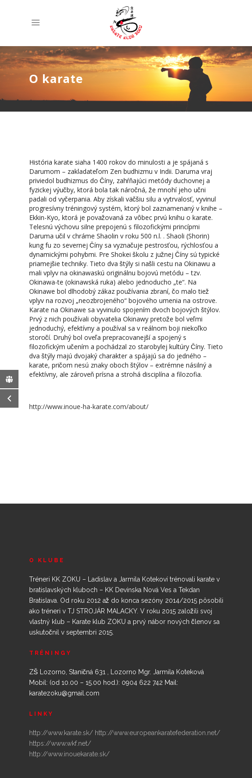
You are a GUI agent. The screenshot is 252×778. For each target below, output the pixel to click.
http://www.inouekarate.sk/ (69, 754)
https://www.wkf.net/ (60, 743)
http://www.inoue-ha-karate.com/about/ (88, 406)
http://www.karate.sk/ (61, 732)
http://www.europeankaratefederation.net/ (157, 732)
